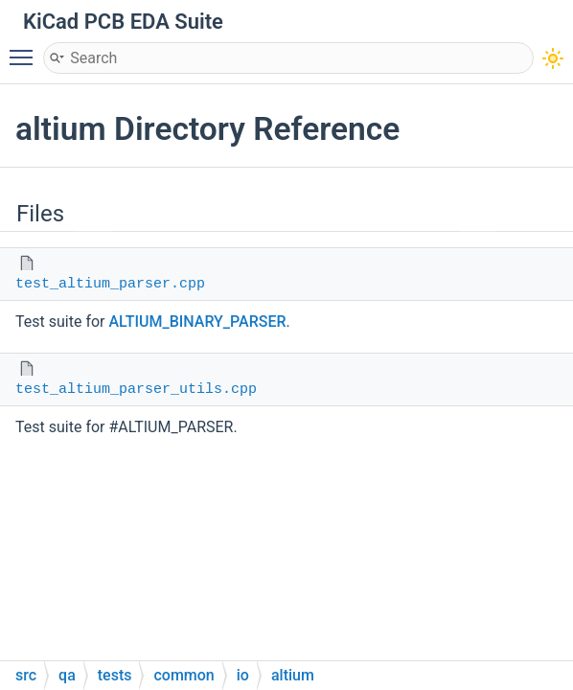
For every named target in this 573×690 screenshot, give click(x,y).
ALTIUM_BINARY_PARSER (197, 321)
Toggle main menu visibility (26, 48)
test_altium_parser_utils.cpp (136, 389)
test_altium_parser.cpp (110, 284)
